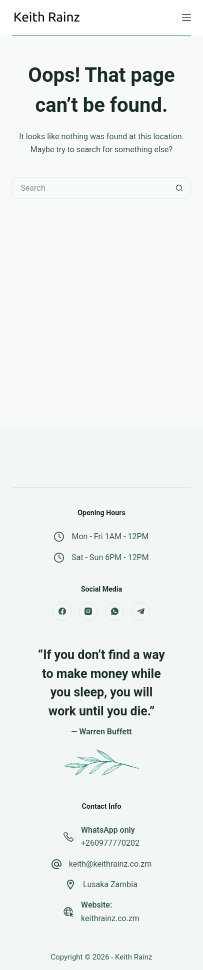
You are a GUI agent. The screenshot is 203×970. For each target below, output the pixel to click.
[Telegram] (141, 611)
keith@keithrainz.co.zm (110, 864)
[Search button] (179, 188)
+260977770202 (110, 843)
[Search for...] (90, 188)
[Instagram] (88, 611)
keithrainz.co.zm (110, 918)
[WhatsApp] (114, 611)
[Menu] (186, 17)
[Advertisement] (101, 325)
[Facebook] (62, 611)
